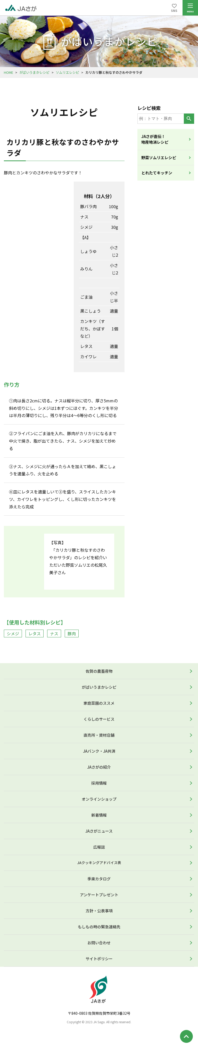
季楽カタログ (99, 878)
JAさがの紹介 (99, 767)
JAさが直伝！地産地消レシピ (154, 139)
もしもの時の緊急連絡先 (99, 926)
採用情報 (99, 783)
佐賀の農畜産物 (99, 671)
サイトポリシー (99, 958)
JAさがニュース (99, 831)
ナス (54, 633)
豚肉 (72, 633)
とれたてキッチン (156, 172)
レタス (34, 633)
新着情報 (99, 815)
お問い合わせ (99, 942)
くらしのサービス (99, 719)
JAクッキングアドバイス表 (99, 862)
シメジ (13, 633)
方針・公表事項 (99, 910)
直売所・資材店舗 (99, 735)
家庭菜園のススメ (99, 703)
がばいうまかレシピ (34, 72)
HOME (8, 72)
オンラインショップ (99, 799)
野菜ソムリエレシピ (158, 157)
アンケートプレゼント (99, 894)
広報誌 (99, 847)
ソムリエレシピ (67, 72)
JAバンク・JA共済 (99, 751)
